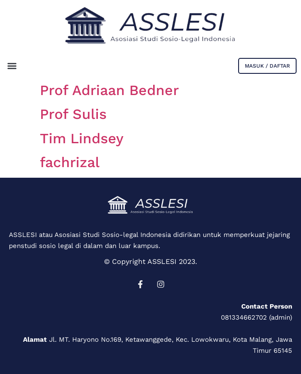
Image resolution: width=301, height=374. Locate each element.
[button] (11, 65)
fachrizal (70, 162)
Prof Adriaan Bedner (109, 90)
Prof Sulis (73, 114)
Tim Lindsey (81, 138)
